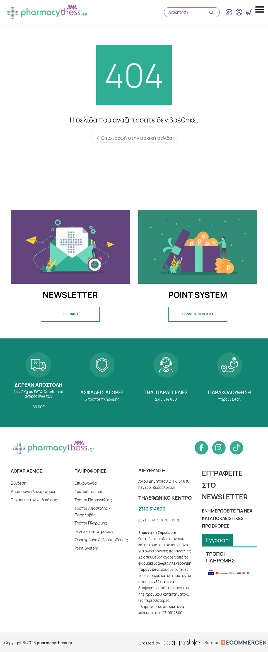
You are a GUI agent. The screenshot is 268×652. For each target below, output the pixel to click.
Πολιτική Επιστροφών (94, 531)
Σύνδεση (18, 483)
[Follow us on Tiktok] (236, 447)
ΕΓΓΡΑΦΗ (70, 314)
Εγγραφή (217, 540)
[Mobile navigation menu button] (260, 9)
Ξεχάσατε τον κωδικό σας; (34, 499)
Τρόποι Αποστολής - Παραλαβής (92, 512)
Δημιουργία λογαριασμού (33, 491)
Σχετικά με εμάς (88, 491)
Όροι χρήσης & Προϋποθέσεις (101, 539)
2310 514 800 (166, 383)
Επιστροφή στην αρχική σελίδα (134, 137)
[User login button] (239, 12)
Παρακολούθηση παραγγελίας (229, 383)
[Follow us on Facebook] (201, 447)
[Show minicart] (249, 12)
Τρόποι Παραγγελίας (93, 499)
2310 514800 (151, 509)
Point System (86, 548)
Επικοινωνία (85, 483)
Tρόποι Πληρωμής (91, 523)
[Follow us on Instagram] (219, 447)
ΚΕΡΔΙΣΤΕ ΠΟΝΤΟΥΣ (198, 314)
